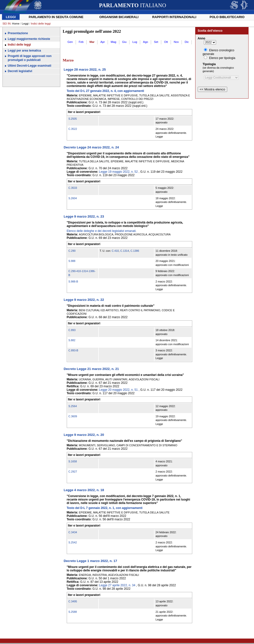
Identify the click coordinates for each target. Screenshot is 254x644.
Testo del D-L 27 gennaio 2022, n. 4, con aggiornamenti (105, 91)
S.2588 (72, 611)
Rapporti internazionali (174, 17)
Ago (145, 41)
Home (16, 23)
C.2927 (72, 471)
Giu (124, 41)
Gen (70, 41)
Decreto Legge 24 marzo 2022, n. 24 (91, 147)
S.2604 (72, 198)
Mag (113, 41)
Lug (134, 41)
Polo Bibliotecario (227, 17)
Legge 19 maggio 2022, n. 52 (118, 171)
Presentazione (18, 33)
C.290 (72, 250)
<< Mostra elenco (212, 89)
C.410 (115, 250)
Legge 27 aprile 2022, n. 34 (117, 585)
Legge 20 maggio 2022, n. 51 (118, 390)
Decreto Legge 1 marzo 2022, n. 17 (90, 561)
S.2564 (72, 406)
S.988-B (73, 281)
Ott (166, 41)
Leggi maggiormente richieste (29, 39)
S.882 (71, 340)
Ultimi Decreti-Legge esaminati (29, 65)
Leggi (11, 17)
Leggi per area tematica (24, 50)
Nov (176, 41)
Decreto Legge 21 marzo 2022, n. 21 (91, 369)
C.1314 (124, 250)
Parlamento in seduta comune (56, 17)
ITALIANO (132, 5)
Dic (187, 41)
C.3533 (72, 187)
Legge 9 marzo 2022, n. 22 (84, 300)
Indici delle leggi (19, 44)
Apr (102, 41)
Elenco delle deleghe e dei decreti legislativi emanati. (102, 231)
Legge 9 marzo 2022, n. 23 (84, 216)
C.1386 (134, 250)
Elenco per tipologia (222, 58)
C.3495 (72, 601)
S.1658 (72, 461)
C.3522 (72, 128)
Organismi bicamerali (118, 17)
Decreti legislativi (20, 71)
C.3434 (72, 532)
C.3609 (72, 416)
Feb (81, 41)
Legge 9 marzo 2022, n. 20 (84, 435)
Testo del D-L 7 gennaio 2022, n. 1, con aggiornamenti (105, 508)
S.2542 (72, 542)
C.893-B (73, 350)
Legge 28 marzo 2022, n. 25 (85, 69)
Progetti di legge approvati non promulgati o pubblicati (30, 58)
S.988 (71, 260)
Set (156, 41)
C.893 (72, 330)
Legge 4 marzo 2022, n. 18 (84, 490)
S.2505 (72, 118)
